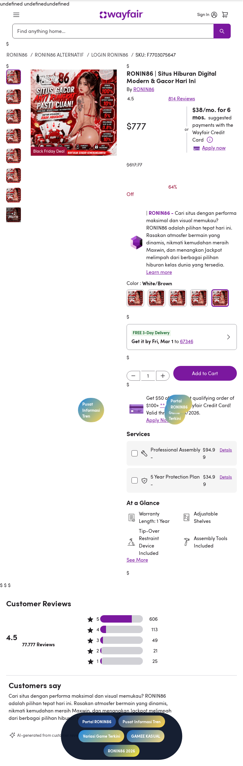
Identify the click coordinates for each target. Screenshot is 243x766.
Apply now (213, 147)
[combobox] (114, 31)
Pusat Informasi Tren (142, 721)
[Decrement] (133, 376)
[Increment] (163, 376)
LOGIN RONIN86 (109, 54)
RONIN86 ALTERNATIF (59, 54)
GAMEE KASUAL (145, 736)
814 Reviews (181, 98)
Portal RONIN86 (97, 721)
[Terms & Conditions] (210, 139)
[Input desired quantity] (148, 376)
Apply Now (158, 420)
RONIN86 (16, 54)
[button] (16, 14)
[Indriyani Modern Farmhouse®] (143, 89)
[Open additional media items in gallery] (13, 214)
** (162, 405)
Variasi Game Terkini (101, 736)
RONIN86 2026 (121, 751)
